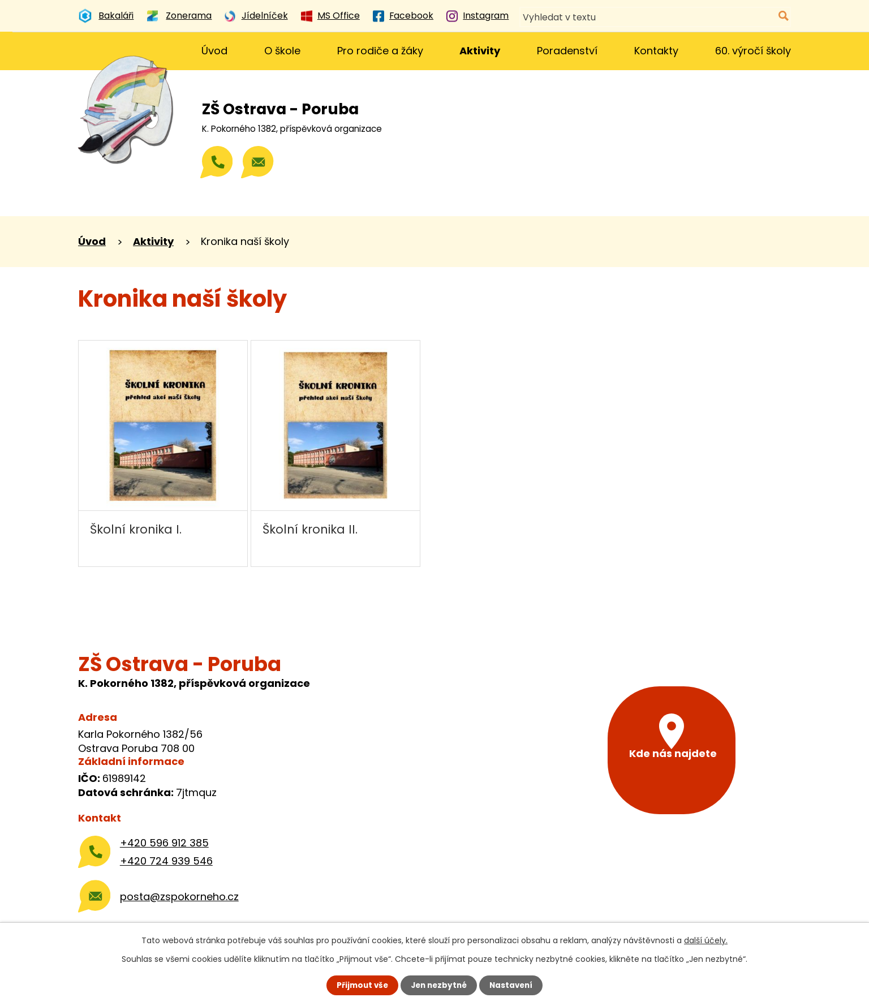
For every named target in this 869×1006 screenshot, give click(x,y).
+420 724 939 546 (166, 861)
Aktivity (479, 51)
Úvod (214, 51)
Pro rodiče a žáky (380, 51)
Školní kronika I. (136, 529)
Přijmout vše (359, 985)
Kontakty (656, 51)
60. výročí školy (753, 51)
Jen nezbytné (438, 985)
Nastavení (513, 985)
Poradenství (567, 51)
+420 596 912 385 (164, 843)
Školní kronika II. (310, 529)
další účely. (706, 939)
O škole (282, 51)
